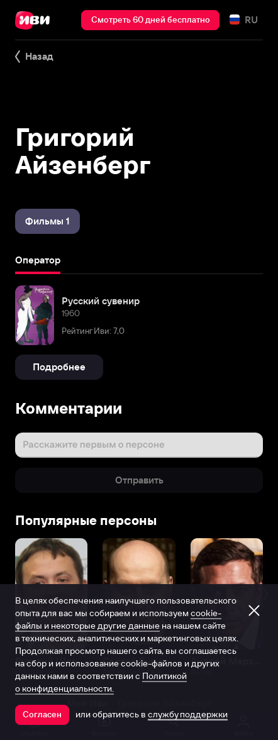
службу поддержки (188, 714)
